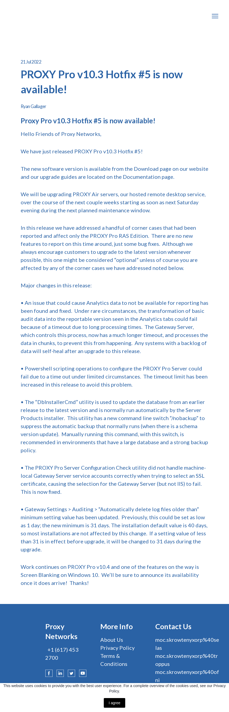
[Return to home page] (32, 16)
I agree (114, 703)
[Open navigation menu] (215, 16)
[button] (49, 673)
